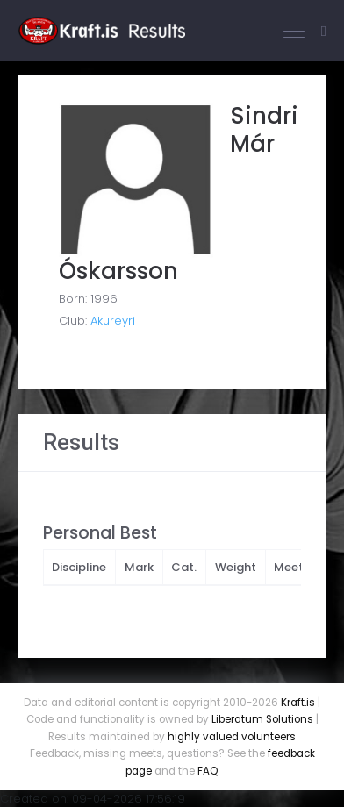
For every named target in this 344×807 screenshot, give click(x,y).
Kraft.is (298, 703)
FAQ (207, 771)
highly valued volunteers (232, 737)
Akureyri (112, 320)
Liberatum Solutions (262, 719)
